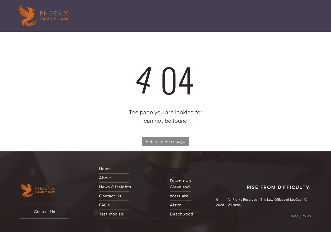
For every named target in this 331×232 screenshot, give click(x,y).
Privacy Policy (300, 216)
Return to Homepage (165, 141)
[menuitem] (129, 169)
